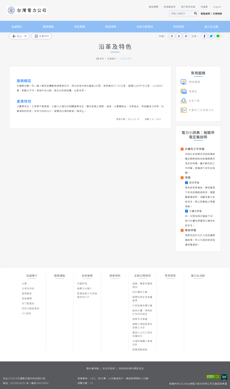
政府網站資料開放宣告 (131, 368)
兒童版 (202, 6)
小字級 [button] (172, 36)
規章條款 (110, 26)
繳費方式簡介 (84, 288)
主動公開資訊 (144, 26)
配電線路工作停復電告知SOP (87, 295)
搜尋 (195, 13)
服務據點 (48, 26)
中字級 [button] (179, 36)
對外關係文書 (139, 292)
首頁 (101, 58)
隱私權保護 (92, 368)
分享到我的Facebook (204, 36)
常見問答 (178, 26)
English (215, 6)
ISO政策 (26, 313)
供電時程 (82, 283)
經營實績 (27, 298)
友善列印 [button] (41, 36)
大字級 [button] (186, 36)
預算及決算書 (139, 319)
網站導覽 (151, 6)
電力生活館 (211, 26)
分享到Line (218, 36)
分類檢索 (217, 13)
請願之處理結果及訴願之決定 (142, 325)
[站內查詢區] (181, 13)
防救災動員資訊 (30, 308)
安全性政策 (109, 368)
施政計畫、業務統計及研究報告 (142, 312)
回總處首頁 (168, 6)
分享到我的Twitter (211, 36)
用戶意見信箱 (186, 6)
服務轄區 (27, 293)
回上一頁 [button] (19, 36)
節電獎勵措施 (139, 349)
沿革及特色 (125, 58)
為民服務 (79, 26)
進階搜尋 (205, 13)
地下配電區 (28, 303)
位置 (24, 283)
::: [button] (142, 6)
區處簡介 (17, 26)
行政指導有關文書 (142, 305)
